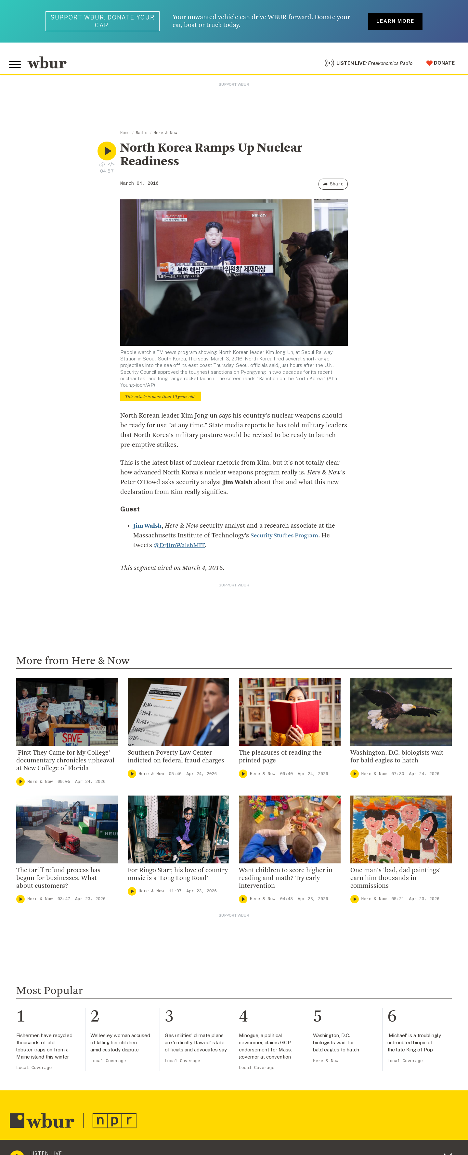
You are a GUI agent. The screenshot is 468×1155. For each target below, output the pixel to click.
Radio (142, 135)
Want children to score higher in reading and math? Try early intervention (285, 881)
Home (125, 135)
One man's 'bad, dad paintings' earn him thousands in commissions (395, 881)
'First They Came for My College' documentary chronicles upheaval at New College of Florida (65, 763)
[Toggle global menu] (15, 66)
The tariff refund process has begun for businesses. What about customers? (58, 881)
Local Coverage (34, 1070)
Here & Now (165, 135)
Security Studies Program (287, 538)
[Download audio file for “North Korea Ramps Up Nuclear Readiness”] (102, 166)
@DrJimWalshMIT (180, 548)
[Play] (20, 784)
